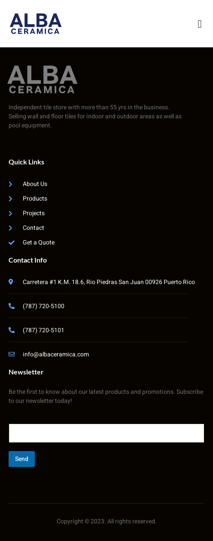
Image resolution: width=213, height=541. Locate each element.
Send (21, 459)
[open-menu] (199, 24)
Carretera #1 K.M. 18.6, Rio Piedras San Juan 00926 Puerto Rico (109, 282)
